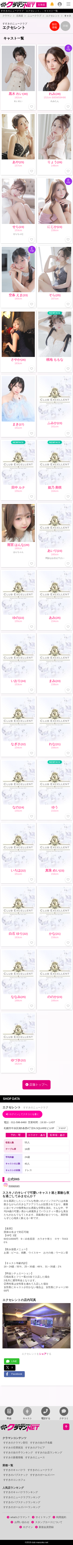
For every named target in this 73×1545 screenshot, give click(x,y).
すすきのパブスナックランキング (21, 1502)
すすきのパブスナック (15, 1474)
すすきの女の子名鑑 (41, 1442)
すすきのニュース (35, 1457)
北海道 (41, 4)
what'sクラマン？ (18, 1517)
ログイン (26, 1527)
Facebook (14, 1374)
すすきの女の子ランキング (18, 1452)
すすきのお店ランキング (48, 1452)
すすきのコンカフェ (14, 1479)
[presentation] (3, 1325)
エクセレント (53, 15)
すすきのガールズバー (42, 1474)
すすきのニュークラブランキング (21, 1497)
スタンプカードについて (46, 1522)
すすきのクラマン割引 (15, 1442)
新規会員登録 (44, 1527)
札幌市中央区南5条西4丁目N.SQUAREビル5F (35, 1128)
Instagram (12, 1185)
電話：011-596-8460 (15, 1122)
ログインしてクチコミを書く (22, 1114)
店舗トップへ (36, 1084)
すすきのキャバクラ (14, 1470)
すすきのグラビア (35, 1447)
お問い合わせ (20, 1522)
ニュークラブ (34, 15)
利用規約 (59, 1517)
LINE (11, 1361)
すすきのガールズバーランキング (21, 1507)
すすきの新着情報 (13, 1457)
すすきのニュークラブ (40, 1470)
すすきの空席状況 (13, 1447)
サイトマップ (41, 1517)
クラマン (7, 15)
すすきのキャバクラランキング (20, 1492)
